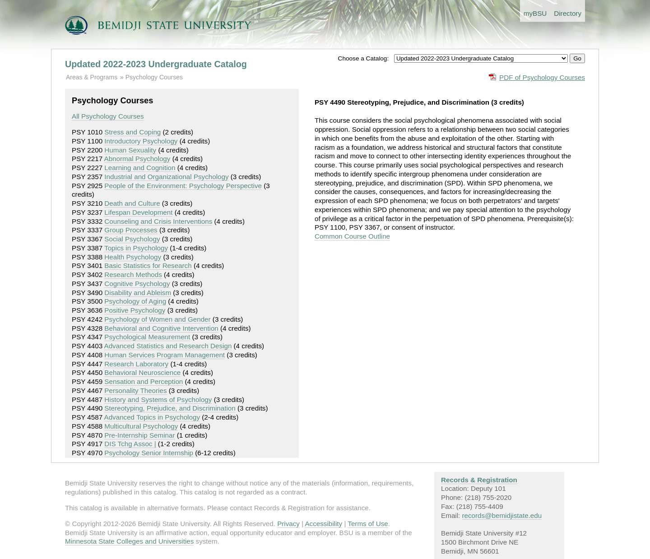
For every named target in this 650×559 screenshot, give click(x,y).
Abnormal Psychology (137, 158)
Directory (567, 13)
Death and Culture (132, 203)
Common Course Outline (352, 236)
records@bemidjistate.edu (502, 515)
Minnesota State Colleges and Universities (129, 541)
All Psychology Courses (108, 116)
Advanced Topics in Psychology (152, 417)
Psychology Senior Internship (148, 453)
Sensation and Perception (143, 381)
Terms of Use (368, 523)
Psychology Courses (154, 77)
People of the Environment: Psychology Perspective (183, 185)
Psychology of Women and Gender (157, 319)
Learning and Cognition (139, 167)
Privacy (288, 523)
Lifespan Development (138, 212)
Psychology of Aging (135, 301)
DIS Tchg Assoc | (130, 444)
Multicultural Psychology (141, 426)
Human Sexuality (130, 150)
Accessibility (323, 523)
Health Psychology (132, 257)
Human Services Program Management (164, 355)
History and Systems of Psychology (158, 399)
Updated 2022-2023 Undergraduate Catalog (156, 64)
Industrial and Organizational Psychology (166, 176)
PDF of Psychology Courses (542, 77)
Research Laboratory (136, 364)
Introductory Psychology (140, 141)
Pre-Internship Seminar (139, 435)
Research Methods (133, 274)
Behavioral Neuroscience (142, 372)
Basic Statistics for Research (147, 265)
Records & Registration (479, 480)
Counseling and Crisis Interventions (158, 221)
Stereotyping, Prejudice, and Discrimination (169, 408)
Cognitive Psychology (137, 283)
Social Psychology (132, 239)
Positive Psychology (134, 310)
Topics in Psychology (136, 248)
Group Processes (130, 230)
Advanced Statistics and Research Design (168, 346)
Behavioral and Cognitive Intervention (161, 328)
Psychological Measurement (147, 337)
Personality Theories (135, 390)
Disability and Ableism (137, 292)
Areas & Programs (91, 77)
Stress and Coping (132, 132)
